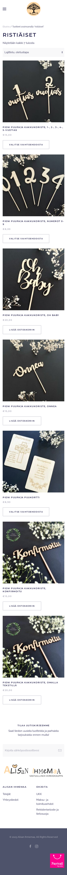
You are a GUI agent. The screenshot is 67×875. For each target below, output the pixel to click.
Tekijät (7, 794)
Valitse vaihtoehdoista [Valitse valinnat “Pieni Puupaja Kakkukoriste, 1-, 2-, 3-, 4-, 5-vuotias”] (26, 144)
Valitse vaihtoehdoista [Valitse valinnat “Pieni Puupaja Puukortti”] (26, 512)
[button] (4, 9)
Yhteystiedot (10, 799)
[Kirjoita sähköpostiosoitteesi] (33, 750)
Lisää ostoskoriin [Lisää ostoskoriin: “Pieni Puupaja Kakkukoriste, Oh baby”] (22, 329)
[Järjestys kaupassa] (33, 52)
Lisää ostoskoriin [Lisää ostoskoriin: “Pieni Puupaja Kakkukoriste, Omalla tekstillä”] (22, 700)
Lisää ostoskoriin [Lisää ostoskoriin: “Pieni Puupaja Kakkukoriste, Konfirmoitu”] (22, 606)
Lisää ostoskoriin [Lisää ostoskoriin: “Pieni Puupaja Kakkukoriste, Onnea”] (22, 421)
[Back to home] (33, 9)
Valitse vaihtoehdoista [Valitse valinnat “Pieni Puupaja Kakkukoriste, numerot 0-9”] (26, 238)
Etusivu (6, 26)
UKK (39, 794)
